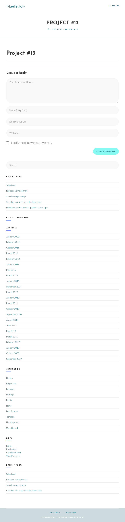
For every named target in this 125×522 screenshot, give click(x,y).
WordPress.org (13, 456)
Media (9, 400)
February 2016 (13, 259)
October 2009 (12, 353)
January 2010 (12, 348)
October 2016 (12, 247)
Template (10, 416)
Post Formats (12, 411)
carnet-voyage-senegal (16, 196)
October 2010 (12, 309)
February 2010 (13, 342)
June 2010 (11, 325)
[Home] (49, 29)
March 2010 (12, 336)
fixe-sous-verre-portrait (16, 190)
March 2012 (12, 292)
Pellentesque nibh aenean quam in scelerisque (27, 207)
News (9, 405)
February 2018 (13, 242)
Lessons (10, 389)
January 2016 (12, 264)
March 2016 (12, 253)
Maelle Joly (15, 6)
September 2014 (14, 286)
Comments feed (13, 452)
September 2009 (14, 359)
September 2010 (14, 314)
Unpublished (12, 428)
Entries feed (11, 449)
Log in (9, 446)
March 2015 (12, 275)
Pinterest (71, 513)
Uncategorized (12, 422)
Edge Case (11, 383)
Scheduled (10, 185)
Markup (9, 394)
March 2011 (12, 303)
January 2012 (12, 297)
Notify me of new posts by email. (31, 142)
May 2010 (11, 331)
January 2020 (12, 236)
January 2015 (12, 281)
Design (9, 378)
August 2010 (12, 320)
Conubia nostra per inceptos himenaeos (24, 202)
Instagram (54, 513)
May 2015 (11, 270)
